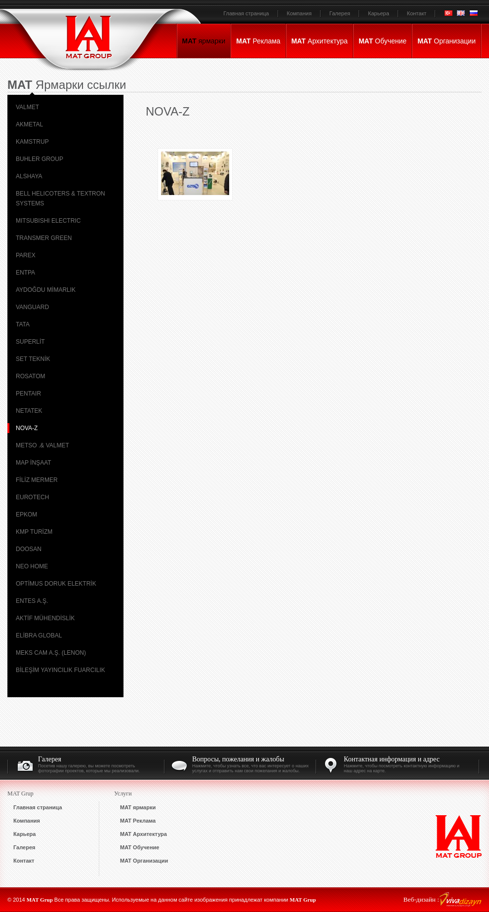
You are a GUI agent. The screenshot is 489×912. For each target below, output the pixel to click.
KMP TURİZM (34, 531)
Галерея (339, 13)
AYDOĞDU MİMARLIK (46, 289)
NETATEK (29, 410)
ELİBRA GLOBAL (39, 635)
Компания (299, 13)
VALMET (27, 107)
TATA (23, 324)
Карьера (378, 13)
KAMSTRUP (32, 141)
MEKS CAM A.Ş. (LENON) (51, 652)
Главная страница (246, 13)
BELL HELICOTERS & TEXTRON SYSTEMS (60, 198)
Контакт (417, 13)
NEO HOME (32, 566)
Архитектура (319, 41)
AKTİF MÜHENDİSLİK (45, 618)
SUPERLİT (30, 341)
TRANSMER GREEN (44, 238)
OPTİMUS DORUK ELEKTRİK (56, 583)
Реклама (258, 41)
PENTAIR (28, 393)
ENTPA (25, 272)
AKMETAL (29, 124)
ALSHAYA (29, 176)
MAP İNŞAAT (33, 462)
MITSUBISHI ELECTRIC (48, 220)
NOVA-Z (27, 428)
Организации (446, 41)
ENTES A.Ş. (32, 600)
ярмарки (204, 41)
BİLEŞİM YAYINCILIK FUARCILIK (60, 670)
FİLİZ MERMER (37, 479)
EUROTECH (32, 497)
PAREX (26, 255)
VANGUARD (32, 307)
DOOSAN (28, 549)
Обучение (383, 41)
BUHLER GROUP (39, 159)
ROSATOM (30, 376)
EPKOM (26, 514)
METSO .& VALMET (42, 445)
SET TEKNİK (33, 359)
